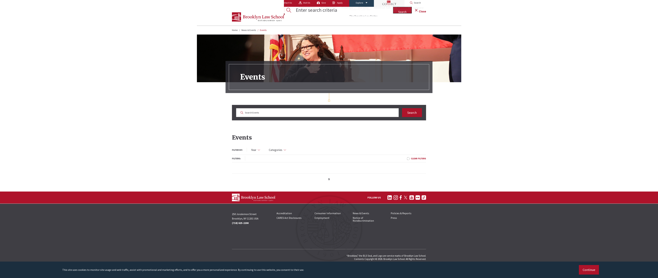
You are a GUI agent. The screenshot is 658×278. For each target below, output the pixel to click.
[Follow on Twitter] (405, 197)
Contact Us (260, 4)
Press (394, 217)
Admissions (306, 17)
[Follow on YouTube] (411, 197)
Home (235, 30)
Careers (402, 17)
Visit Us (280, 4)
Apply (314, 4)
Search (412, 112)
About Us (239, 4)
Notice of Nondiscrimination (363, 219)
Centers (347, 17)
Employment (322, 217)
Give (297, 4)
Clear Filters (418, 158)
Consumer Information (328, 213)
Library (418, 17)
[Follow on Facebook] (401, 197)
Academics (328, 17)
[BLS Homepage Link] (258, 17)
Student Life (383, 17)
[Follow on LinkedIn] (389, 197)
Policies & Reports (401, 213)
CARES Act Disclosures (289, 217)
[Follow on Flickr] (418, 197)
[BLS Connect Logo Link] (363, 4)
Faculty (363, 17)
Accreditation (284, 213)
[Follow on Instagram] (395, 197)
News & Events (248, 30)
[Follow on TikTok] (424, 197)
